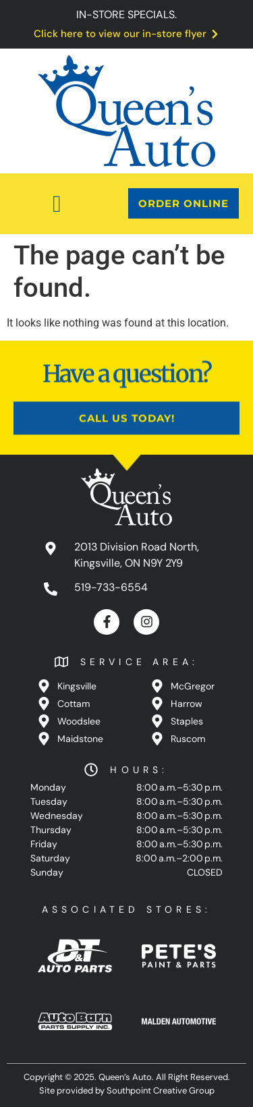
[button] (57, 203)
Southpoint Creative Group (161, 1090)
